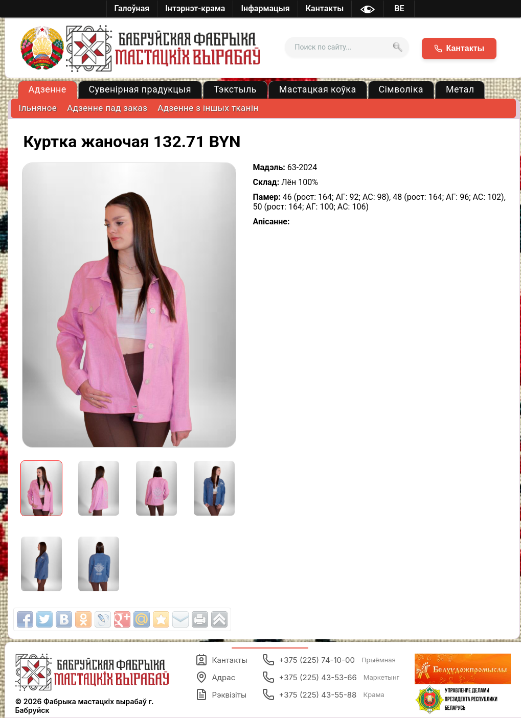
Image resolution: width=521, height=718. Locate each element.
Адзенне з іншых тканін (207, 108)
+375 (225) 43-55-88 (323, 694)
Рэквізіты (220, 694)
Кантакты (221, 660)
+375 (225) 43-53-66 (330, 677)
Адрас (215, 677)
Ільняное (38, 108)
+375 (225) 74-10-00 (328, 660)
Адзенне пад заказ (107, 108)
